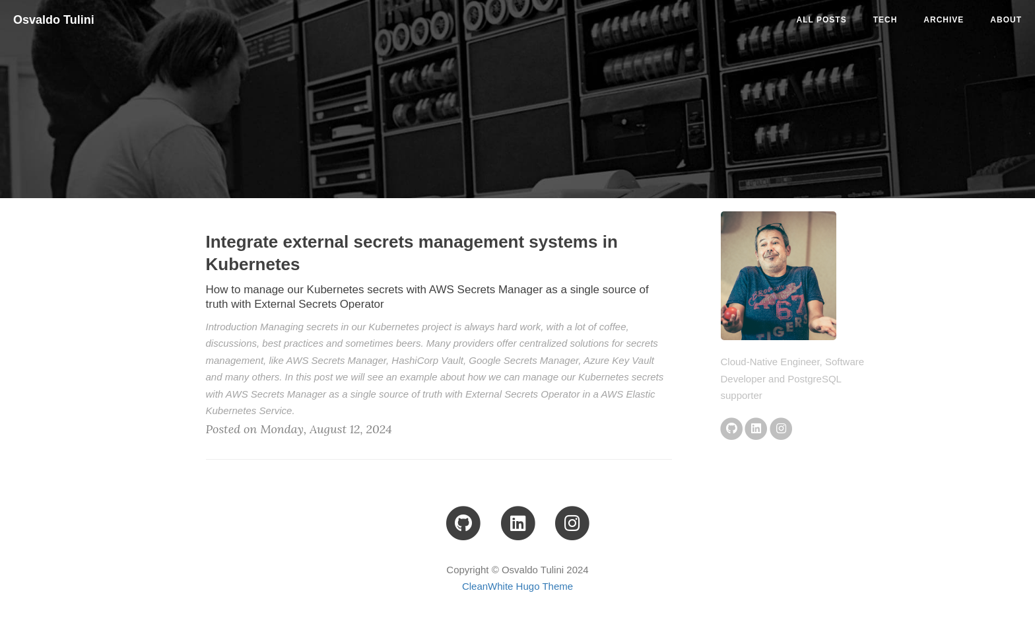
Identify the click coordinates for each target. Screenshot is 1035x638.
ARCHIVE (943, 19)
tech (885, 19)
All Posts (822, 19)
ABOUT (1006, 19)
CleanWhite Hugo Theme (517, 586)
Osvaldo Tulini (53, 19)
